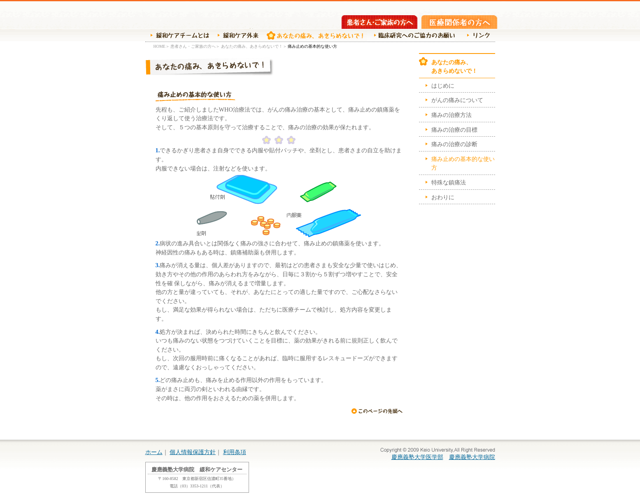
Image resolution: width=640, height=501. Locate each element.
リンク (476, 35)
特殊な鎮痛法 (448, 182)
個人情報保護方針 (193, 452)
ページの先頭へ (377, 411)
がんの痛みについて (457, 100)
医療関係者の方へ (459, 22)
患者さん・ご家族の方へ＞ (195, 46)
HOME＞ (162, 46)
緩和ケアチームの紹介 (177, 35)
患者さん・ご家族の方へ (379, 22)
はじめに (442, 85)
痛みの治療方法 (451, 115)
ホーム (154, 452)
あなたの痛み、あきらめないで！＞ (254, 46)
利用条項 (234, 452)
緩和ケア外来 (235, 35)
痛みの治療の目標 (454, 129)
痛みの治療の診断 (454, 144)
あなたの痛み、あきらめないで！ (313, 35)
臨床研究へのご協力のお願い (413, 35)
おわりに (442, 197)
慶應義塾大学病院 (472, 457)
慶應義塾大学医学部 (417, 457)
